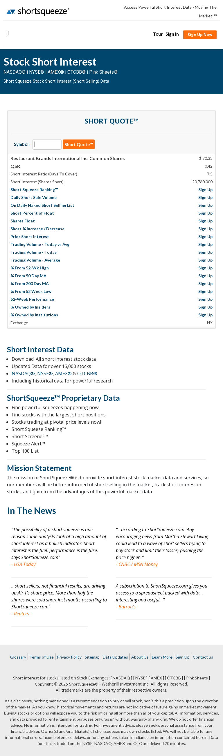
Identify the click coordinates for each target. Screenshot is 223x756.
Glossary (18, 657)
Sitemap (92, 657)
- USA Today (23, 564)
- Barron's (126, 606)
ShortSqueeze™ (33, 398)
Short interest (26, 677)
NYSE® (37, 72)
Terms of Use (41, 657)
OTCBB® (76, 72)
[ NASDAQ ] (121, 677)
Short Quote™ (78, 144)
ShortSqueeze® (83, 683)
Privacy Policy (69, 657)
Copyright (44, 683)
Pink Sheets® (103, 72)
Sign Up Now (200, 34)
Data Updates (115, 657)
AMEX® (56, 72)
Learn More (162, 657)
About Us (140, 657)
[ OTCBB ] (174, 677)
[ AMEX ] (156, 677)
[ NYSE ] (140, 677)
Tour (158, 34)
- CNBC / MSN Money (137, 564)
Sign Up (183, 657)
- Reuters (20, 613)
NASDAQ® (14, 72)
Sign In (172, 34)
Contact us (203, 657)
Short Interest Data (40, 349)
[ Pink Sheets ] (197, 677)
